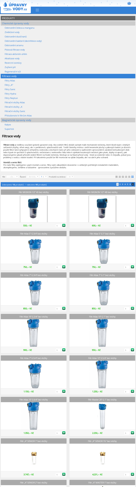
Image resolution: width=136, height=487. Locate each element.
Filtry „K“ (9, 85)
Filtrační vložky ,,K (13, 106)
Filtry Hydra (10, 93)
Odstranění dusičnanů (16, 36)
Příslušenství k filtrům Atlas (18, 115)
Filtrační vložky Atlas (15, 102)
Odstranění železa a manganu (19, 27)
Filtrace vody (9, 76)
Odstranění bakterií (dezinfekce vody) (23, 41)
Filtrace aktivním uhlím (16, 54)
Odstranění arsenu (14, 45)
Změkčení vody (12, 32)
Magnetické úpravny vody (16, 120)
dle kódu (32, 177)
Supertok (9, 129)
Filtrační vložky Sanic (15, 111)
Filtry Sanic (10, 89)
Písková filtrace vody (15, 49)
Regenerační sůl (13, 71)
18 (69, 177)
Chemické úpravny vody (15, 23)
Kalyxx (8, 124)
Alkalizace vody (12, 58)
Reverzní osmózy (13, 62)
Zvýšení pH (10, 67)
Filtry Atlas (10, 80)
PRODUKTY (8, 18)
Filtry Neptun (11, 98)
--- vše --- (11, 177)
